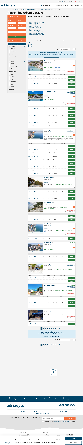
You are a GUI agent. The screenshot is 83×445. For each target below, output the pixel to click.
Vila (11, 68)
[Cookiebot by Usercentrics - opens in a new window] (7, 443)
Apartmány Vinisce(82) (33, 26)
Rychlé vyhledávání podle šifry (15, 40)
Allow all (73, 429)
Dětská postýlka (14, 84)
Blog (48, 413)
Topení (12, 83)
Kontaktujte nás (59, 412)
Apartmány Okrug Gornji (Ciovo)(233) (36, 22)
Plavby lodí (66, 5)
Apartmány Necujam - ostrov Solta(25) (36, 33)
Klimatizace (13, 48)
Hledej (17, 36)
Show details (60, 442)
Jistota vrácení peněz (41, 398)
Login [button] (64, 1)
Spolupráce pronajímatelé (39, 413)
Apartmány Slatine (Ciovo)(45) (35, 30)
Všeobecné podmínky (32, 412)
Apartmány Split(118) (33, 24)
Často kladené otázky (20, 412)
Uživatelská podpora (70, 1)
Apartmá (12, 63)
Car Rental (73, 5)
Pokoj (12, 65)
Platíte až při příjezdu (54, 398)
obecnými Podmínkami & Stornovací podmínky (62, 421)
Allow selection (73, 433)
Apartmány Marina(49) (33, 29)
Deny (73, 437)
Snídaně (12, 78)
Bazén (12, 74)
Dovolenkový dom (14, 66)
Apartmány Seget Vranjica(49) (35, 27)
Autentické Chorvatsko (57, 5)
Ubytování (45, 5)
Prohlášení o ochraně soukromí (46, 412)
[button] (76, 1)
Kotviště (12, 86)
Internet (12, 50)
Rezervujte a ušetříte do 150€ (15, 398)
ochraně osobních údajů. (46, 423)
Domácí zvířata (14, 51)
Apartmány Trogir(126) (33, 23)
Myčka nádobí (13, 81)
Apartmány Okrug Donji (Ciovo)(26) (36, 31)
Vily (50, 5)
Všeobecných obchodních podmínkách (51, 57)
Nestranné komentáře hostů (68, 398)
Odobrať (70, 418)
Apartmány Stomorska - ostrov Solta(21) (37, 34)
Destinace (79, 5)
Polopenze (13, 76)
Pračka (12, 79)
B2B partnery (68, 412)
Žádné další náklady (28, 398)
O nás (12, 412)
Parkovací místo (14, 72)
